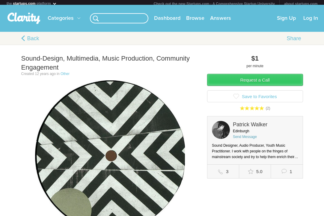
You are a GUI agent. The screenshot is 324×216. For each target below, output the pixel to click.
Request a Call (255, 82)
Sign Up (286, 20)
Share (294, 41)
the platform (32, 3)
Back (33, 41)
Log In (310, 20)
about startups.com (300, 4)
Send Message (245, 139)
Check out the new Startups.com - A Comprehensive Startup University (214, 4)
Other (65, 76)
